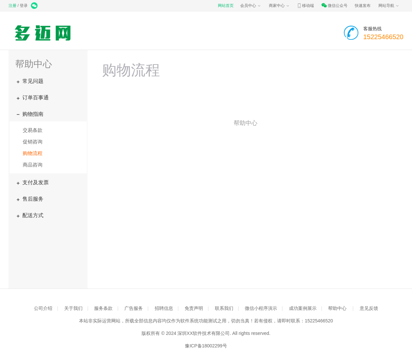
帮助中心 (337, 308)
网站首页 (226, 5)
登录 (24, 5)
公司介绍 (43, 308)
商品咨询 (32, 164)
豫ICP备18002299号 (206, 345)
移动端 (305, 5)
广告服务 (133, 308)
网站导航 (388, 5)
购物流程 (32, 153)
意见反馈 (369, 308)
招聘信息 (164, 308)
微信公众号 (334, 5)
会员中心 (250, 5)
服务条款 (103, 308)
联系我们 (224, 308)
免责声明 (194, 308)
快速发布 (363, 5)
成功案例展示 (303, 308)
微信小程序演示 (261, 308)
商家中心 (279, 5)
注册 (12, 5)
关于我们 (73, 308)
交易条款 (32, 130)
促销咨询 (32, 141)
